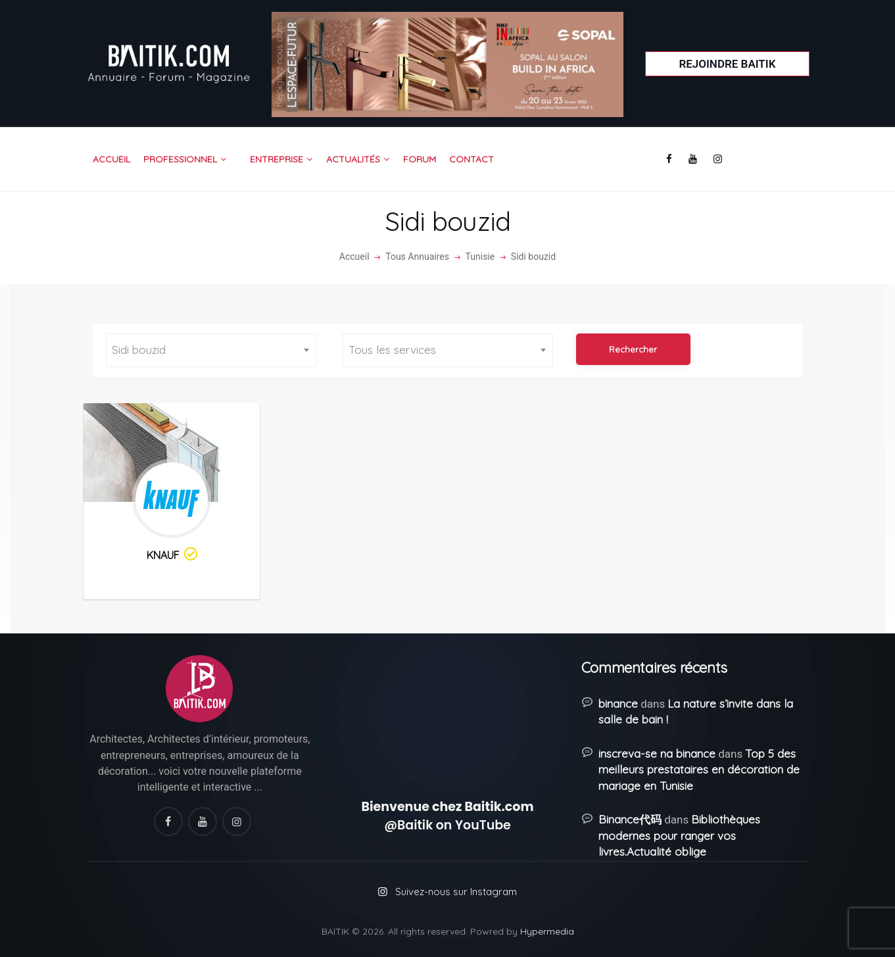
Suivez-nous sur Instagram (456, 891)
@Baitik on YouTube (447, 825)
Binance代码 (630, 819)
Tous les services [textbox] (392, 349)
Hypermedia (547, 931)
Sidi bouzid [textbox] (139, 349)
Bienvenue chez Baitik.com (447, 807)
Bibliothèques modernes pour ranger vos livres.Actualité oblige (679, 835)
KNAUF (173, 554)
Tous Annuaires (417, 256)
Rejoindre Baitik (727, 63)
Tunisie (480, 256)
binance (618, 703)
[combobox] (211, 350)
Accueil (354, 256)
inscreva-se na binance (656, 753)
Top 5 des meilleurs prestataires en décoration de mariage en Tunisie (699, 770)
